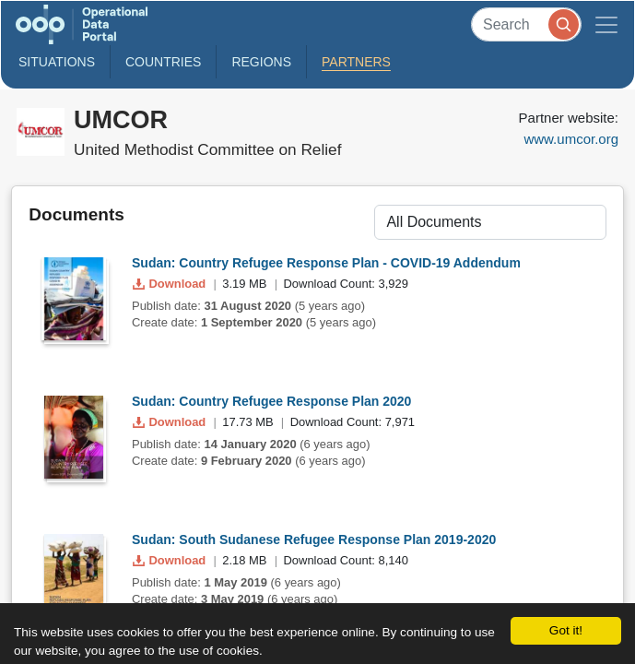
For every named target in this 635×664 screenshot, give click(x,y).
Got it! (565, 630)
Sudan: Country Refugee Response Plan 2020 (271, 401)
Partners (356, 61)
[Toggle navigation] (606, 24)
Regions (261, 61)
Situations (56, 61)
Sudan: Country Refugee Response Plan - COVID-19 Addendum (326, 262)
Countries (163, 61)
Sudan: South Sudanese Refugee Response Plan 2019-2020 (314, 539)
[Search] (526, 24)
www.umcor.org (570, 139)
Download (171, 283)
